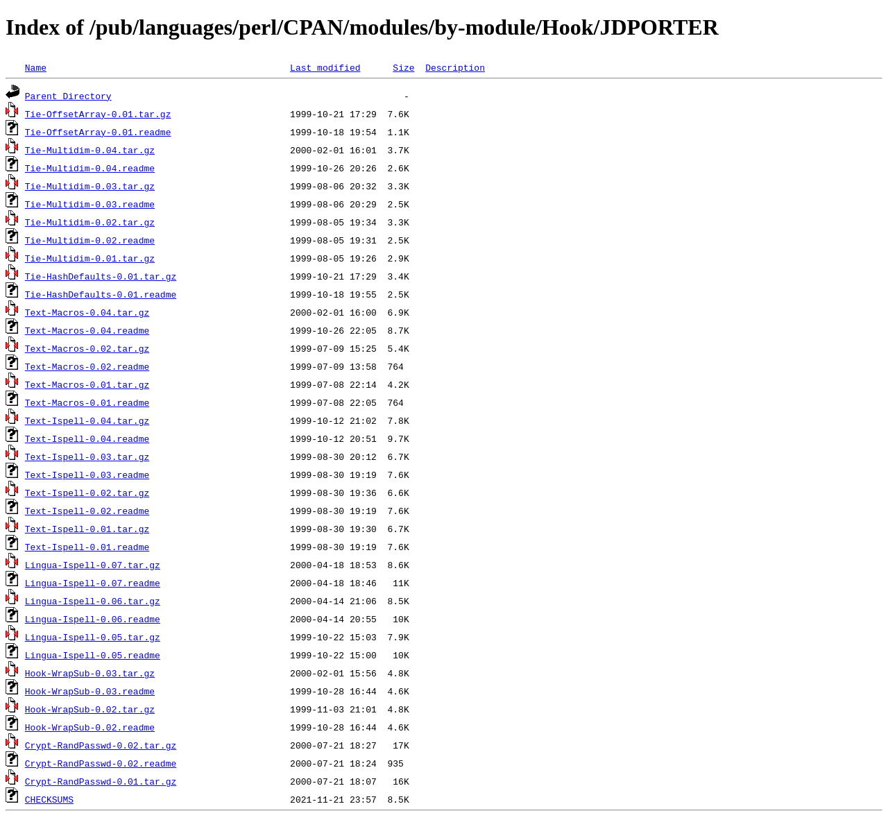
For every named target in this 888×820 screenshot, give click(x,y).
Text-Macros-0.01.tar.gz (87, 384)
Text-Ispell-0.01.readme (87, 546)
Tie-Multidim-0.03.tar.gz (90, 186)
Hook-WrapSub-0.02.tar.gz (90, 709)
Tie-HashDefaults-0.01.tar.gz (100, 276)
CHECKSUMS (49, 799)
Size (403, 67)
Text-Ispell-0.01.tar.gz (87, 528)
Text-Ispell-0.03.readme (87, 474)
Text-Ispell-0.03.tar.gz (87, 456)
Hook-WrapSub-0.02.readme (90, 727)
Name (35, 67)
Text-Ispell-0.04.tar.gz (87, 420)
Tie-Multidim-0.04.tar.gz (90, 150)
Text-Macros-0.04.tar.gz (87, 312)
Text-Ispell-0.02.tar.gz (87, 492)
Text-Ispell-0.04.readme (87, 438)
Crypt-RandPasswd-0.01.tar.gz (100, 781)
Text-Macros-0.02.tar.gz (87, 348)
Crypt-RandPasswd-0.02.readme (100, 763)
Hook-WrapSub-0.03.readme (90, 691)
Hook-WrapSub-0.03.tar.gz (90, 673)
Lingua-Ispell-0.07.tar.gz (92, 564)
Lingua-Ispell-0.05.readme (92, 655)
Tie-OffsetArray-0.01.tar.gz (98, 114)
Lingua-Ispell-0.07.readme (92, 582)
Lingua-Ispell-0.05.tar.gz (92, 637)
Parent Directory (68, 95)
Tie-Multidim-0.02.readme (90, 240)
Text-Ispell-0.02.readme (87, 510)
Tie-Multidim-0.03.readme (90, 204)
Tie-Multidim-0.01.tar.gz (90, 258)
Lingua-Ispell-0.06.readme (92, 619)
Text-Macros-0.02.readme (87, 366)
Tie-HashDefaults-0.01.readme (100, 294)
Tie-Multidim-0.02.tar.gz (90, 222)
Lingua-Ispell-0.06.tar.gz (92, 601)
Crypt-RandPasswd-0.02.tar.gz (100, 745)
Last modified (325, 67)
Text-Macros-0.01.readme (87, 402)
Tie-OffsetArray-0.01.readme (98, 132)
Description (455, 67)
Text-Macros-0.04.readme (87, 330)
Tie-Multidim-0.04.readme (90, 168)
